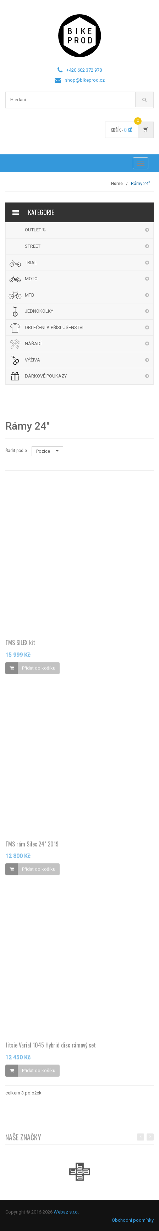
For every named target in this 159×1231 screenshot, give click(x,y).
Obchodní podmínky (133, 1220)
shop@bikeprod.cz (85, 80)
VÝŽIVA (32, 360)
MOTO (31, 278)
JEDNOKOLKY (39, 311)
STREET (32, 246)
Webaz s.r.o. (66, 1212)
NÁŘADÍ (33, 343)
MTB (29, 295)
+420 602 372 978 (84, 70)
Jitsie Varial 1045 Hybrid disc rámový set (50, 1046)
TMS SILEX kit (20, 644)
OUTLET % (35, 229)
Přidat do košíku (38, 669)
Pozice (47, 451)
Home (117, 183)
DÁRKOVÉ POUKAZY (46, 376)
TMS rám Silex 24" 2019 (32, 845)
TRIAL (31, 262)
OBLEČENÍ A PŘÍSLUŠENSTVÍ (54, 327)
